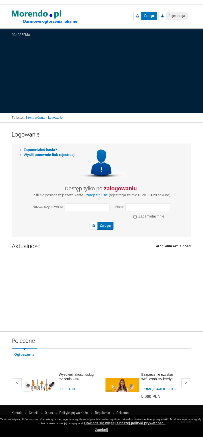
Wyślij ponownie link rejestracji (49, 155)
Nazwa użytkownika (48, 207)
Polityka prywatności (74, 413)
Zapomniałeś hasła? (40, 150)
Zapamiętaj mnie (148, 216)
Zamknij (101, 430)
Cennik (33, 413)
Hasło (119, 207)
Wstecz (17, 382)
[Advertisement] (101, 75)
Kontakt (17, 413)
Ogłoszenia (21, 35)
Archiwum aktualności (173, 246)
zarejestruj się (97, 195)
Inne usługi (67, 389)
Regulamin (102, 413)
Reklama (122, 413)
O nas (49, 413)
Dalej (185, 382)
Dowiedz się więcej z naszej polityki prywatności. (125, 423)
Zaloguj (149, 15)
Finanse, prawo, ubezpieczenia (160, 389)
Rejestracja (177, 15)
